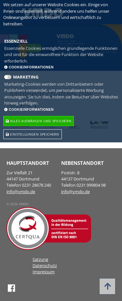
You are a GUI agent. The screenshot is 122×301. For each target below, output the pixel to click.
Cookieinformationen (29, 67)
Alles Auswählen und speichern (38, 121)
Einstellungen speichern (32, 134)
